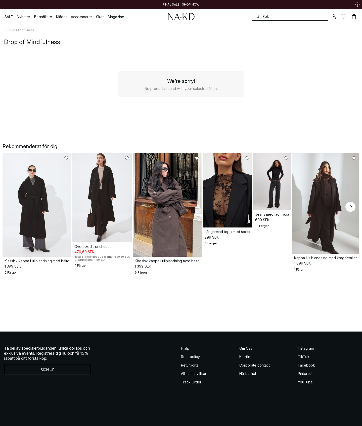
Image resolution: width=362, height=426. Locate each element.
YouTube (305, 400)
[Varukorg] (354, 16)
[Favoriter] (344, 16)
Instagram (306, 366)
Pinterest (305, 391)
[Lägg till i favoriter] (86, 158)
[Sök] (290, 16)
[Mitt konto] (334, 16)
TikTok (303, 374)
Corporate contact (254, 383)
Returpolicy (190, 374)
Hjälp (185, 366)
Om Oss (245, 366)
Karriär (244, 374)
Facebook (306, 383)
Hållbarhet (247, 391)
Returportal (190, 383)
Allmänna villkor (193, 391)
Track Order (191, 400)
